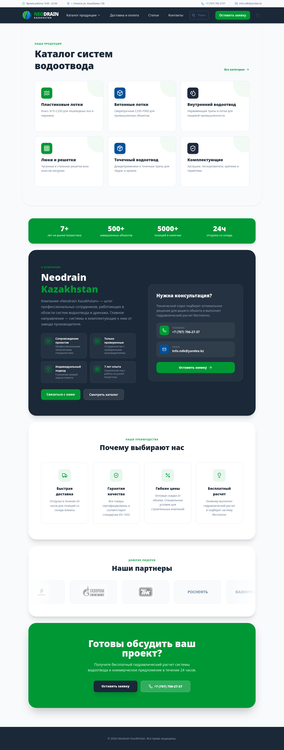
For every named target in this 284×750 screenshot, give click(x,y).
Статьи (153, 15)
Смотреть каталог (103, 394)
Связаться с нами (61, 394)
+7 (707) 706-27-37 (165, 686)
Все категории (236, 69)
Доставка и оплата (124, 15)
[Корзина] (257, 15)
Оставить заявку (232, 15)
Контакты (175, 15)
